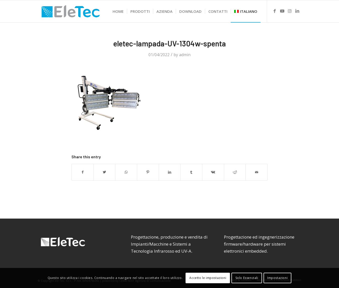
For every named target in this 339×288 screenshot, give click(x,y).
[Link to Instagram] (290, 11)
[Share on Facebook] (83, 172)
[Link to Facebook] (275, 11)
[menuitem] (118, 11)
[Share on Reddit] (235, 172)
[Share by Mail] (256, 172)
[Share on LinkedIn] (170, 172)
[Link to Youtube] (282, 11)
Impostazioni (277, 278)
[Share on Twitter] (104, 172)
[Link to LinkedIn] (297, 11)
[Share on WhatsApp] (126, 172)
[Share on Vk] (213, 172)
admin (185, 54)
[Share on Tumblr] (191, 172)
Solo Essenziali (246, 278)
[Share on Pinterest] (148, 172)
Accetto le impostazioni (207, 278)
